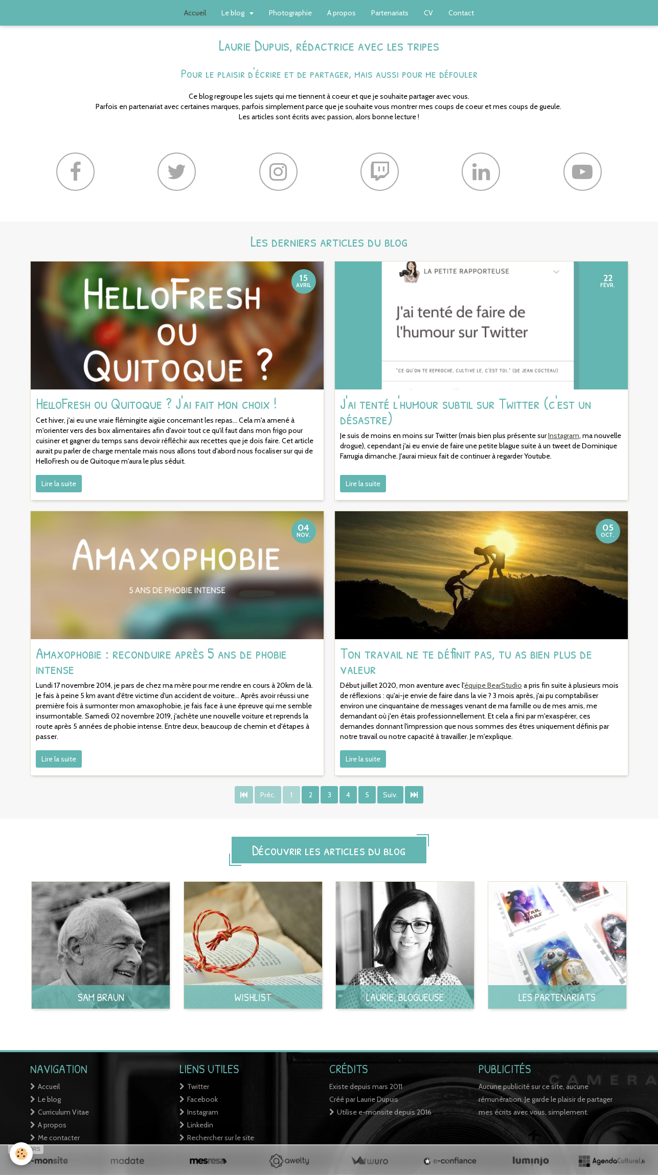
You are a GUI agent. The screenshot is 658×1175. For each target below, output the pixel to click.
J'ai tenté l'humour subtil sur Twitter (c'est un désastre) (466, 411)
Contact (461, 12)
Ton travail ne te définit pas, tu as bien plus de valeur (466, 661)
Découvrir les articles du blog (329, 850)
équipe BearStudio (493, 685)
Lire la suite (58, 483)
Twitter (198, 1086)
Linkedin (200, 1124)
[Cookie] (21, 1153)
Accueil (49, 1086)
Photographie (290, 12)
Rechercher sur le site (220, 1137)
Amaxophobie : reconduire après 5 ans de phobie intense (161, 661)
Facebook (202, 1099)
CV (428, 12)
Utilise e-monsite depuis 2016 (384, 1112)
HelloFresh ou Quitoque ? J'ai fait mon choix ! (156, 403)
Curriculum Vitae (63, 1112)
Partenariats (390, 12)
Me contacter (59, 1137)
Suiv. (390, 794)
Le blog (233, 12)
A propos (341, 12)
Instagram (563, 435)
